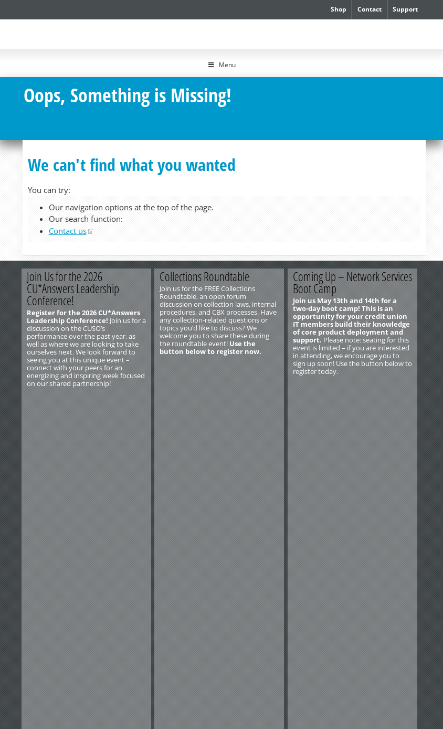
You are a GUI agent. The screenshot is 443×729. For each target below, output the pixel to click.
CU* (71, 33)
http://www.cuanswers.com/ (58, 493)
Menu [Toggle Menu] (221, 64)
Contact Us (36, 485)
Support (405, 9)
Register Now (112, 400)
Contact (369, 9)
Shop (338, 9)
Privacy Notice (139, 501)
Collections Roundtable (207, 276)
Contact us (68, 231)
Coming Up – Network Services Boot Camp (356, 282)
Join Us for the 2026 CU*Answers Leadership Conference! (74, 288)
